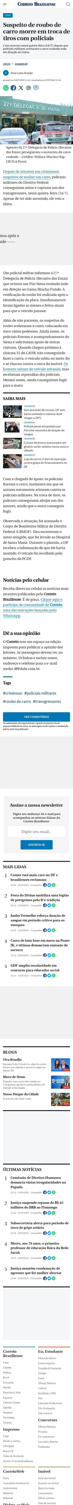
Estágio (42, 1373)
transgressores (48, 701)
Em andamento (46, 1436)
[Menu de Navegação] (5, 4)
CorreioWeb (13, 1471)
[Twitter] (21, 89)
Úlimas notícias (46, 1498)
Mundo (7, 1387)
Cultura (42, 1388)
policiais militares (41, 693)
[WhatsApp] (6, 89)
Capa (6, 1362)
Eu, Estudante (50, 1351)
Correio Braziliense (13, 1353)
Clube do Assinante (13, 1455)
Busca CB (8, 1451)
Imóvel (44, 1471)
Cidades (7, 1367)
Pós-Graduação (46, 1408)
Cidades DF (21, 64)
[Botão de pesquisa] (68, 4)
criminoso (13, 693)
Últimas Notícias (47, 1383)
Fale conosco (45, 1413)
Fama (6, 1478)
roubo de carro (18, 701)
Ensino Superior (46, 1363)
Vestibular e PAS (47, 1393)
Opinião (7, 1407)
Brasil (6, 1377)
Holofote (7, 1412)
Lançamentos (45, 1493)
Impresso (11, 1429)
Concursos (47, 1420)
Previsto (42, 1431)
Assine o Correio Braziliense (18, 1461)
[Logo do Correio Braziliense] (36, 4)
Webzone (8, 1493)
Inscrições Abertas (48, 1441)
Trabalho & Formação (49, 1368)
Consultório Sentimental (16, 1483)
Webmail (8, 1498)
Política (7, 1372)
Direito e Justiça (12, 1440)
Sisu (40, 1398)
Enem (41, 1378)
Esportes (8, 1397)
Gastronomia (10, 1488)
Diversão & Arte (12, 1392)
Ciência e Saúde (11, 1402)
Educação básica (47, 1358)
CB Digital (8, 1446)
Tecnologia (9, 1417)
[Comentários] (36, 89)
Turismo (7, 1422)
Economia (8, 1382)
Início (6, 64)
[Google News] (28, 89)
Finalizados (44, 1446)
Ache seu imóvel (47, 1478)
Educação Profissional (49, 1403)
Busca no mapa (46, 1488)
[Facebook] (13, 89)
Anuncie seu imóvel (48, 1483)
